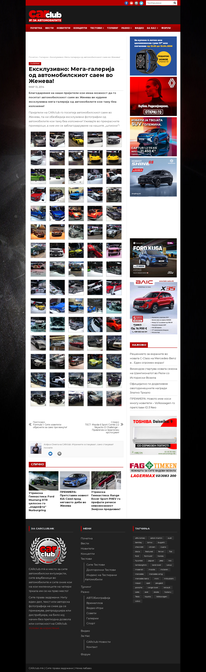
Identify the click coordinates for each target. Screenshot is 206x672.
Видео (139, 28)
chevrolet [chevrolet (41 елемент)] (139, 547)
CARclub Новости (98, 641)
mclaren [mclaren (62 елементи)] (164, 569)
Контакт (91, 647)
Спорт (90, 623)
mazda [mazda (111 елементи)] (152, 569)
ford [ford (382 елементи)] (137, 556)
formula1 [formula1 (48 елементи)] (148, 556)
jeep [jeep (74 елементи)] (161, 560)
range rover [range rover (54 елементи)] (153, 587)
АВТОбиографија (98, 597)
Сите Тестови (95, 564)
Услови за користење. (44, 628)
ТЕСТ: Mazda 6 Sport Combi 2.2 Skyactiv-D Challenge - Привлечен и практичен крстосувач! (101, 427)
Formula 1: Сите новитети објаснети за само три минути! (51, 425)
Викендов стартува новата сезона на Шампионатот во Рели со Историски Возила (153, 373)
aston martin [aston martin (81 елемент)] (156, 538)
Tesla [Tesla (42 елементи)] (137, 596)
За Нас (151, 28)
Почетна (36, 28)
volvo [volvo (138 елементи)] (137, 601)
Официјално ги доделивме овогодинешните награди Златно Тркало (149, 388)
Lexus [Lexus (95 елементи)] (169, 565)
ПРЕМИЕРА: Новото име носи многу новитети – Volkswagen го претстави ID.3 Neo (152, 403)
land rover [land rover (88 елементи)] (156, 565)
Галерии (43, 57)
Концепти (80, 28)
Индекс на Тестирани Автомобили (101, 577)
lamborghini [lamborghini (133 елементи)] (141, 565)
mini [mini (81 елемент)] (156, 578)
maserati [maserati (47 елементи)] (139, 569)
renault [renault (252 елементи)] (167, 587)
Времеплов (94, 603)
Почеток (33, 57)
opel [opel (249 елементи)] (148, 583)
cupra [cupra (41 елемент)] (163, 547)
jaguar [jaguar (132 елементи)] (151, 560)
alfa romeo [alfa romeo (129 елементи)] (140, 538)
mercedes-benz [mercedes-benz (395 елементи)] (142, 578)
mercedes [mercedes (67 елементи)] (139, 574)
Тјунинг (112, 28)
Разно (125, 28)
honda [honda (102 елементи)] (160, 556)
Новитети (63, 28)
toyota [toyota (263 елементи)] (148, 596)
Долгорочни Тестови (101, 569)
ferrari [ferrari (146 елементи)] (161, 551)
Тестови (96, 28)
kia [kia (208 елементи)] (170, 560)
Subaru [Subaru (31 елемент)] (167, 592)
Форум (166, 28)
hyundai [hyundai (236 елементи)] (139, 560)
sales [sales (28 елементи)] (137, 592)
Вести (49, 28)
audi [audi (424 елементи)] (170, 538)
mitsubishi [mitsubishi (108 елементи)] (169, 578)
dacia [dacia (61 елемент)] (137, 551)
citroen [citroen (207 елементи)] (152, 547)
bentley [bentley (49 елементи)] (138, 542)
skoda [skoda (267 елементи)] (156, 592)
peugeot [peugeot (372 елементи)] (159, 583)
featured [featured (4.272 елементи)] (149, 551)
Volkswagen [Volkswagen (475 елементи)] (161, 596)
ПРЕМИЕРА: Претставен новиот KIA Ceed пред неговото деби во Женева (74, 498)
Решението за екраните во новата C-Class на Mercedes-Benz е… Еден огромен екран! (153, 358)
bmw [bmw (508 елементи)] (149, 542)
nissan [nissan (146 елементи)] (138, 583)
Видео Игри (94, 608)
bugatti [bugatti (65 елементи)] (161, 542)
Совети (91, 613)
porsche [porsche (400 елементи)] (138, 587)
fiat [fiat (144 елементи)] (170, 551)
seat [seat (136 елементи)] (146, 592)
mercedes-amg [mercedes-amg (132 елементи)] (156, 574)
